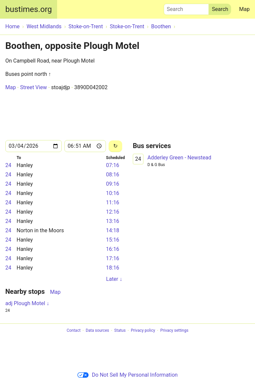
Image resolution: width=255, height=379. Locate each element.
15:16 (112, 240)
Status (120, 330)
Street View (33, 87)
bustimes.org (28, 9)
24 (8, 165)
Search (186, 8)
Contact (74, 330)
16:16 (112, 249)
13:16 (112, 221)
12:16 (112, 212)
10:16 (112, 193)
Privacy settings (174, 330)
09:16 (112, 184)
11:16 (112, 202)
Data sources (97, 330)
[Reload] (115, 146)
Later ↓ (114, 279)
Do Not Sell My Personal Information (127, 375)
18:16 (112, 268)
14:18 (112, 230)
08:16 (112, 174)
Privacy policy (143, 330)
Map (244, 9)
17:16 (112, 258)
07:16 (112, 165)
